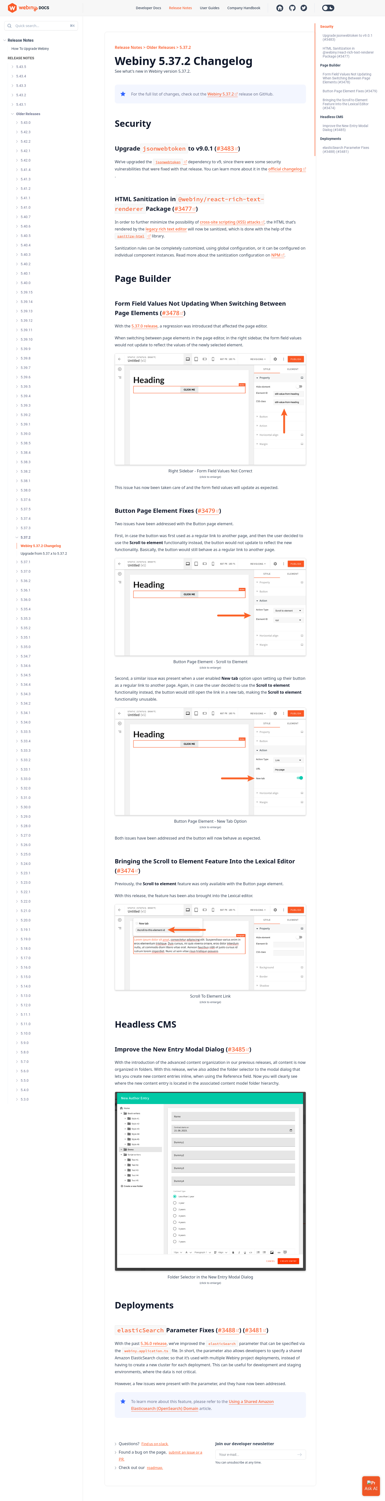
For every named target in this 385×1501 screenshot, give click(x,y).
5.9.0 (25, 1043)
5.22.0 (26, 901)
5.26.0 (26, 845)
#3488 (228, 1330)
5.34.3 (26, 694)
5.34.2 (26, 703)
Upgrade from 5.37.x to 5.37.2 (44, 553)
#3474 (127, 870)
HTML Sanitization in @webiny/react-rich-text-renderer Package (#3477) (348, 52)
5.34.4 (26, 684)
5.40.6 (26, 226)
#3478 (172, 313)
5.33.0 (26, 779)
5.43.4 (21, 76)
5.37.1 (26, 562)
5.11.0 (26, 1024)
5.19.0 (26, 939)
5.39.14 (27, 302)
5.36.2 (26, 581)
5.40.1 (26, 273)
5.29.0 (26, 816)
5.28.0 (26, 826)
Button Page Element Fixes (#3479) (350, 91)
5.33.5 (26, 732)
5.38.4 (26, 453)
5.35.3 (26, 618)
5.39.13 (27, 311)
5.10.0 (26, 1033)
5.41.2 (26, 189)
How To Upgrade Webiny (30, 49)
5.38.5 (26, 443)
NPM (277, 255)
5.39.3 (26, 405)
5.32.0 (26, 788)
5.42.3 (26, 132)
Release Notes (180, 7)
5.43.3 (21, 86)
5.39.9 (26, 349)
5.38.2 (26, 471)
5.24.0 (26, 864)
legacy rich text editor (166, 229)
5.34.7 (26, 656)
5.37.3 (26, 528)
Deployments (330, 139)
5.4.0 (25, 1090)
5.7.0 (25, 1062)
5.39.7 (26, 368)
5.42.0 (26, 160)
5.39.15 (27, 292)
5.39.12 (27, 321)
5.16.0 (26, 967)
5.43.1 (21, 104)
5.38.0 (26, 490)
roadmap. (155, 1467)
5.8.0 (25, 1052)
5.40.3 (26, 255)
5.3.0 (25, 1099)
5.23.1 (26, 873)
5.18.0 (26, 948)
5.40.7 (26, 217)
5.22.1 (26, 892)
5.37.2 (26, 537)
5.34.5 (26, 675)
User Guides (210, 7)
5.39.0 (26, 434)
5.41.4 (26, 170)
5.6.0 (25, 1071)
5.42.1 (26, 151)
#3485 (238, 1049)
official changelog (287, 169)
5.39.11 (27, 330)
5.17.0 (26, 958)
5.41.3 (26, 179)
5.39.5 (26, 387)
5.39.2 (26, 415)
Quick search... (40, 26)
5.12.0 (26, 1005)
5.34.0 (26, 722)
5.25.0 (26, 854)
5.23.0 (26, 882)
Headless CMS (331, 117)
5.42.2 (26, 141)
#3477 (185, 208)
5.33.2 (26, 760)
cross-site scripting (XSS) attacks (232, 222)
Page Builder (330, 65)
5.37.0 (26, 571)
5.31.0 (26, 798)
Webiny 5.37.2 (222, 94)
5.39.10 (27, 339)
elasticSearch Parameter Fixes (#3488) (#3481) (346, 150)
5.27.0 (26, 835)
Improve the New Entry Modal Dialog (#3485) (345, 128)
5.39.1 (26, 424)
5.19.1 (26, 930)
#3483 (227, 148)
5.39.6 (26, 377)
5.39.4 (26, 396)
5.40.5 (26, 236)
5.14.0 (26, 986)
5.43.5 (21, 67)
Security (326, 27)
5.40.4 (26, 245)
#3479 (208, 510)
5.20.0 (26, 920)
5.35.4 (26, 609)
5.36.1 (26, 590)
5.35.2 (26, 628)
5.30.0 (26, 807)
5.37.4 (26, 519)
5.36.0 (26, 600)
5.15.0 (26, 977)
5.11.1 (26, 1014)
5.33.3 (26, 750)
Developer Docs (148, 7)
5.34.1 (26, 713)
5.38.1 (26, 481)
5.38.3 (26, 462)
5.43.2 (21, 95)
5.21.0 (26, 911)
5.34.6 (26, 666)
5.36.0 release (154, 1343)
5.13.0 (26, 996)
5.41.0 (26, 207)
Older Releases (28, 114)
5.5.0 (25, 1080)
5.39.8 (26, 358)
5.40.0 (26, 283)
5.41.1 (26, 198)
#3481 (255, 1330)
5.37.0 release (145, 326)
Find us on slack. (154, 1443)
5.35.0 (26, 647)
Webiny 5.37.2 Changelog (41, 546)
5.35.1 (26, 637)
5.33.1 (26, 769)
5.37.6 (26, 500)
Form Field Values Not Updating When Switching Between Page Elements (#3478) (347, 78)
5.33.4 (26, 741)
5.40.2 (26, 264)
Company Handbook (243, 7)
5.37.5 (26, 509)
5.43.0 (26, 123)
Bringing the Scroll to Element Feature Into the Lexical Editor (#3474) (346, 104)
